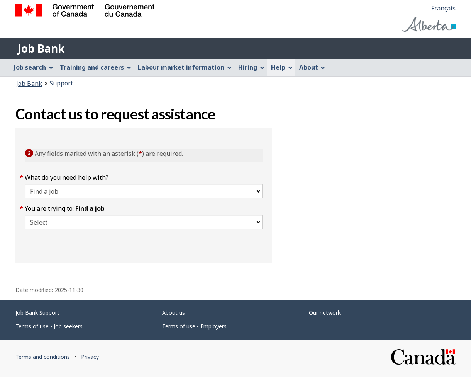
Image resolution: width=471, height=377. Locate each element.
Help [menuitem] (282, 67)
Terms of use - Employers (194, 326)
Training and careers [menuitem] (95, 67)
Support (61, 83)
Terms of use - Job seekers (49, 326)
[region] (364, 195)
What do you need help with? (66, 177)
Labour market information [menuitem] (185, 67)
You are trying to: (65, 208)
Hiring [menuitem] (251, 67)
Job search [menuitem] (33, 67)
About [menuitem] (312, 67)
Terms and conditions (42, 356)
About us (173, 312)
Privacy (90, 356)
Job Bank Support (37, 312)
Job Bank (40, 48)
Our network (325, 312)
